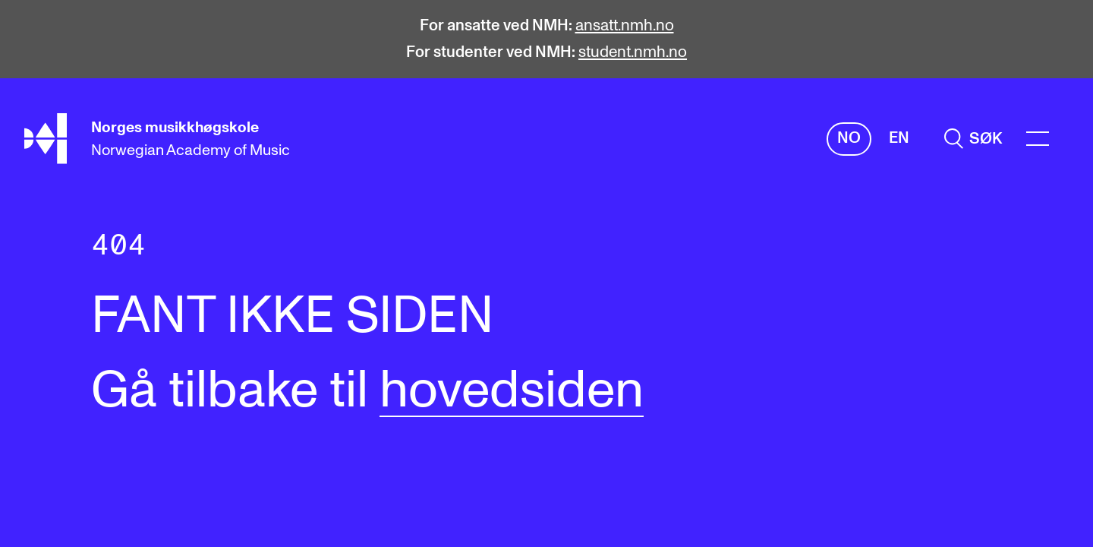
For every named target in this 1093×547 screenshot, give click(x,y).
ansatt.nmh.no (624, 25)
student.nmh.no (632, 52)
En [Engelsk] (899, 138)
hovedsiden (512, 391)
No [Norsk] (849, 138)
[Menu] (1037, 138)
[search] (973, 138)
